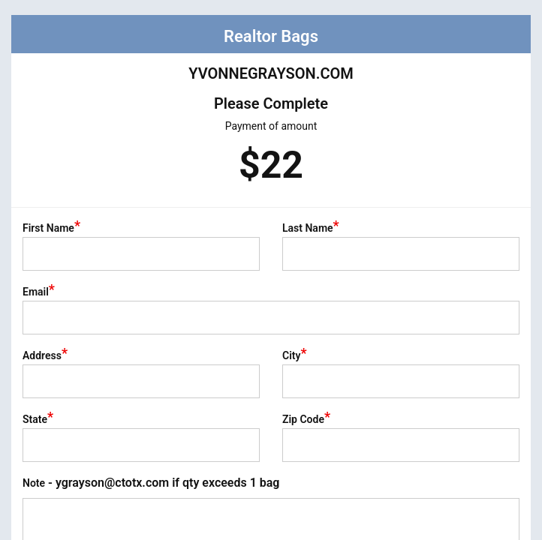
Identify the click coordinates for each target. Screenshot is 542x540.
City (294, 356)
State (38, 419)
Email (39, 292)
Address (45, 356)
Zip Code (306, 419)
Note (151, 483)
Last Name (310, 228)
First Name (51, 228)
